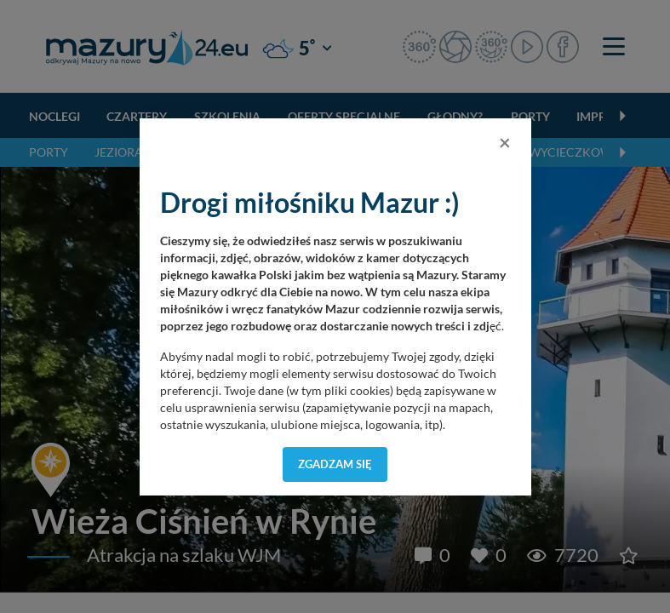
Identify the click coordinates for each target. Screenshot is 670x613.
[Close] (504, 142)
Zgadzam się (335, 464)
